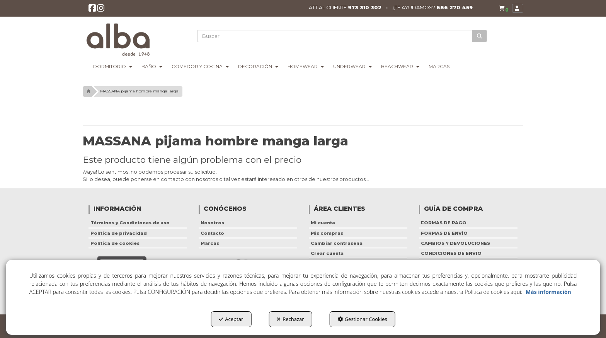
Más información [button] (548, 291)
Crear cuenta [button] (327, 253)
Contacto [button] (212, 233)
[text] (335, 36)
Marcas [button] (210, 243)
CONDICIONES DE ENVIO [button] (451, 253)
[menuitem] (502, 9)
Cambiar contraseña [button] (337, 243)
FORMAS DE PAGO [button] (443, 222)
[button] (93, 10)
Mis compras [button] (327, 233)
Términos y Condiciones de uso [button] (130, 222)
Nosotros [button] (212, 222)
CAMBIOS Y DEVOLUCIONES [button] (455, 243)
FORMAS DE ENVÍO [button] (444, 233)
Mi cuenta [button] (323, 222)
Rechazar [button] (290, 319)
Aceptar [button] (231, 319)
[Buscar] (479, 36)
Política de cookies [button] (115, 243)
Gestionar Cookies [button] (362, 319)
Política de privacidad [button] (118, 233)
